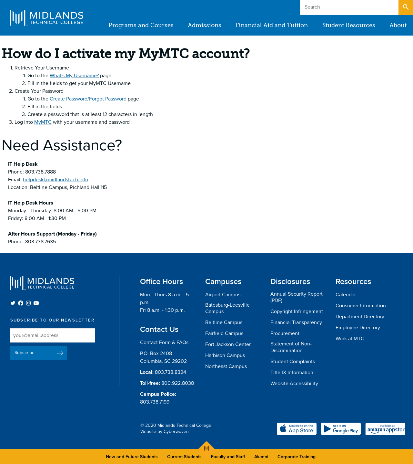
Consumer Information (361, 305)
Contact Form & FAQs (164, 342)
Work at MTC (350, 338)
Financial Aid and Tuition (272, 25)
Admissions (205, 25)
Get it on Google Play (341, 429)
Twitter (12, 303)
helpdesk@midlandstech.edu (55, 179)
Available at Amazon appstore (385, 429)
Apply (382, 6)
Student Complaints (292, 361)
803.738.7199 (154, 402)
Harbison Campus (225, 355)
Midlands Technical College (46, 18)
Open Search (405, 6)
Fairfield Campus (224, 333)
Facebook (20, 303)
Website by (164, 431)
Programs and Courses (141, 25)
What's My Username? (74, 75)
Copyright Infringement (296, 311)
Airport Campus (222, 294)
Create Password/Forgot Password (88, 99)
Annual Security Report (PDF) (296, 297)
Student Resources (348, 25)
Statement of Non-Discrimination (291, 347)
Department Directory (360, 316)
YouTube (36, 303)
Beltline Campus (223, 322)
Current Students (184, 456)
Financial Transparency (296, 322)
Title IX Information (291, 372)
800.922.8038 (177, 383)
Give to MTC (343, 6)
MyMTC (43, 122)
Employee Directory (358, 327)
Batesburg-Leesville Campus (227, 308)
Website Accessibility (294, 383)
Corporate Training (296, 456)
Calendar (346, 294)
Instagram (28, 303)
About (398, 25)
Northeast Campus (226, 366)
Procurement (284, 333)
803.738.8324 (170, 372)
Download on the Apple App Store (297, 429)
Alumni (261, 456)
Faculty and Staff (228, 456)
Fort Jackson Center (228, 344)
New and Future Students (132, 456)
